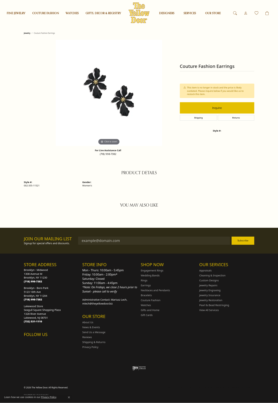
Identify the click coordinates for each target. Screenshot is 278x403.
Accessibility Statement (240, 387)
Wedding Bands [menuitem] (150, 275)
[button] (235, 13)
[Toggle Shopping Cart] (267, 13)
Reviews (87, 337)
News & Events (91, 327)
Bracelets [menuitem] (146, 295)
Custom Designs (209, 280)
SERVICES (190, 13)
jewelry (27, 33)
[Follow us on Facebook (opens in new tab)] (36, 341)
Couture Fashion (45, 13)
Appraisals (205, 270)
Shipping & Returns (94, 342)
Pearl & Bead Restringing (214, 305)
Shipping (198, 117)
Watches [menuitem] (146, 305)
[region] (109, 93)
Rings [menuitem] (144, 280)
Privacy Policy (90, 347)
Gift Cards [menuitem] (147, 315)
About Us (87, 322)
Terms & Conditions (213, 387)
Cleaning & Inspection (212, 275)
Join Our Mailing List (48, 238)
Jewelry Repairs (208, 285)
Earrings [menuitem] (146, 285)
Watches (72, 13)
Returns (236, 117)
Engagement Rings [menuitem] (152, 270)
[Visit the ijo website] (139, 368)
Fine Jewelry (16, 13)
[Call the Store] (33, 281)
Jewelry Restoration (210, 300)
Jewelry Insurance (209, 295)
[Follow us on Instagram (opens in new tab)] (27, 341)
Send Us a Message (93, 332)
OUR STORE (213, 13)
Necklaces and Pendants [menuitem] (155, 290)
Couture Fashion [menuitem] (151, 300)
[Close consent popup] (69, 397)
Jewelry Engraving (210, 290)
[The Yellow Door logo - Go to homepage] (139, 13)
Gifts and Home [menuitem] (150, 310)
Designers (166, 13)
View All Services (209, 310)
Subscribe (242, 240)
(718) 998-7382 (108, 154)
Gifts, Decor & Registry (103, 13)
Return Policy (175, 387)
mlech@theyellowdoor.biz (97, 303)
